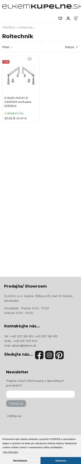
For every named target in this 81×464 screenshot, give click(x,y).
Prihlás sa (16, 403)
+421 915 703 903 (25, 341)
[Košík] (77, 18)
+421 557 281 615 (46, 336)
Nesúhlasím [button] (20, 460)
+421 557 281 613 (21, 336)
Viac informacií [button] (10, 452)
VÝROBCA (8, 27)
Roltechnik (25, 27)
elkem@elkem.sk (24, 345)
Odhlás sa (14, 416)
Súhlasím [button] (60, 460)
